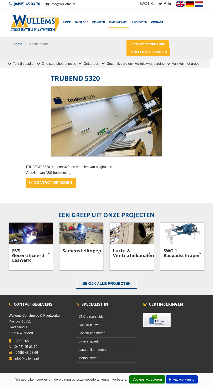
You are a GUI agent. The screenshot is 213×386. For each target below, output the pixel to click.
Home (67, 22)
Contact (157, 22)
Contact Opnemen (147, 44)
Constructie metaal (92, 333)
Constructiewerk (90, 325)
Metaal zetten (88, 358)
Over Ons (81, 22)
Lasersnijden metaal (93, 349)
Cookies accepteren (147, 380)
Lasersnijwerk (88, 341)
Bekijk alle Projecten (106, 283)
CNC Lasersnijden (91, 316)
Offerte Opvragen (148, 52)
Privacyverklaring (182, 380)
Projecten (139, 22)
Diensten (98, 22)
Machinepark (118, 22)
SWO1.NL (147, 3)
